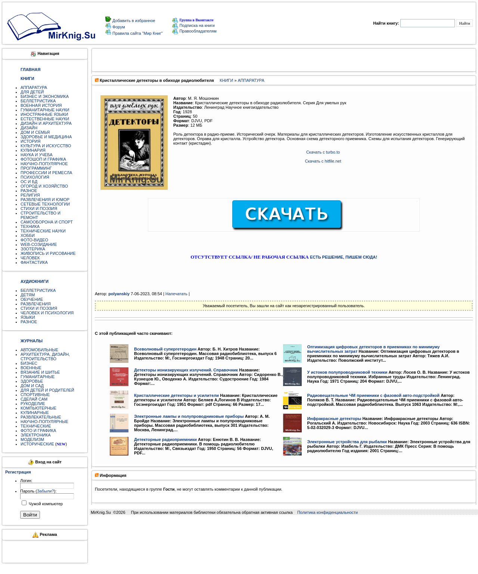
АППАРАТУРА (34, 87)
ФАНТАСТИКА (34, 262)
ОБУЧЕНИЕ (32, 299)
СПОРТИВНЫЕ (35, 394)
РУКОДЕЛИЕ (33, 403)
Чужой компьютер (45, 504)
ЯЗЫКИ (28, 317)
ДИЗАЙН (29, 128)
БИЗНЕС (29, 363)
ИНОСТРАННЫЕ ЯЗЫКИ (44, 114)
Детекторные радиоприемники (165, 439)
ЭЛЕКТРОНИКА (35, 435)
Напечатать (176, 293)
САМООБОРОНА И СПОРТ (47, 222)
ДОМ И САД (32, 385)
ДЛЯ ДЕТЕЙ (32, 92)
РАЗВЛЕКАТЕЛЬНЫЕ (41, 417)
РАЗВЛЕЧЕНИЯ (36, 304)
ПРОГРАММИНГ (36, 168)
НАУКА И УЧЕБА (37, 154)
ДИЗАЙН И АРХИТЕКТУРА (46, 123)
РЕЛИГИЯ (30, 195)
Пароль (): (38, 491)
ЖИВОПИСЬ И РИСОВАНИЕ (48, 253)
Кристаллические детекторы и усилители (176, 395)
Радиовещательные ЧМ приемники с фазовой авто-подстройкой (373, 395)
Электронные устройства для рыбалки (347, 441)
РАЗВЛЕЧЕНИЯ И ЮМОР (45, 199)
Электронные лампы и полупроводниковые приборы (189, 416)
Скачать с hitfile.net (323, 161)
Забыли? (45, 491)
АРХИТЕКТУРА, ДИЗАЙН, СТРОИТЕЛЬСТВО (45, 356)
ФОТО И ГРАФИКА (38, 430)
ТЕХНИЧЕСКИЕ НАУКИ (43, 231)
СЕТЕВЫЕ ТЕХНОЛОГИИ (45, 204)
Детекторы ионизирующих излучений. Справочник (186, 370)
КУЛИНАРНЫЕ (35, 412)
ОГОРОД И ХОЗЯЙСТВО (44, 186)
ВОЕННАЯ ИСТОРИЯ (41, 105)
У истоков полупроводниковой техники (347, 372)
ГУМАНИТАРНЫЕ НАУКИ (45, 110)
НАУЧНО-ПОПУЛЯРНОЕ (44, 163)
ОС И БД (29, 181)
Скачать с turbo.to (323, 152)
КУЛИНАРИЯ (33, 150)
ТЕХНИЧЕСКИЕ (36, 426)
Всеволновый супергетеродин (165, 349)
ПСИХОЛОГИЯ (35, 177)
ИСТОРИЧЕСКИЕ (37, 444)
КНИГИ (226, 80)
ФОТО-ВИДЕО (34, 240)
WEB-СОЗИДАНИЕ (39, 244)
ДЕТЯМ (28, 295)
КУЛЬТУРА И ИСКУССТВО (46, 146)
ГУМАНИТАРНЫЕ (38, 376)
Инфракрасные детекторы (334, 418)
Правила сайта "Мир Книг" (137, 33)
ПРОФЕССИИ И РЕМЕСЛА (46, 172)
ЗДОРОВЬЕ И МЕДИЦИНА (46, 137)
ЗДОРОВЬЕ (32, 381)
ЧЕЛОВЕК (30, 258)
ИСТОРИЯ (30, 141)
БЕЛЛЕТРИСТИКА (38, 101)
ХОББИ (28, 235)
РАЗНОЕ (29, 190)
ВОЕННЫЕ (31, 367)
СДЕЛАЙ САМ (34, 399)
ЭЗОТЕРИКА (33, 249)
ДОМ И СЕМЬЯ (35, 132)
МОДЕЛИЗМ (32, 439)
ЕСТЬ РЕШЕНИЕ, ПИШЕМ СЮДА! (343, 257)
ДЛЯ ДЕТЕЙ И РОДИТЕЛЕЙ (47, 390)
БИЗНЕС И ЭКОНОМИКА (45, 96)
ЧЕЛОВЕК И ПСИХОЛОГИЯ (47, 313)
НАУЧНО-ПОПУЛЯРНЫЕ (44, 421)
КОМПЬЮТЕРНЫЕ (38, 408)
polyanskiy (119, 293)
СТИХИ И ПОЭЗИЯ (39, 208)
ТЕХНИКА (30, 226)
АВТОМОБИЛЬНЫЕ (39, 350)
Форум (118, 27)
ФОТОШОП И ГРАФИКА (43, 159)
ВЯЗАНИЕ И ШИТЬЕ (40, 372)
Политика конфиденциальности (327, 512)
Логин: (26, 480)
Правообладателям (194, 31)
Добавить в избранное (133, 20)
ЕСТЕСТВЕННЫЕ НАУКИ (45, 119)
